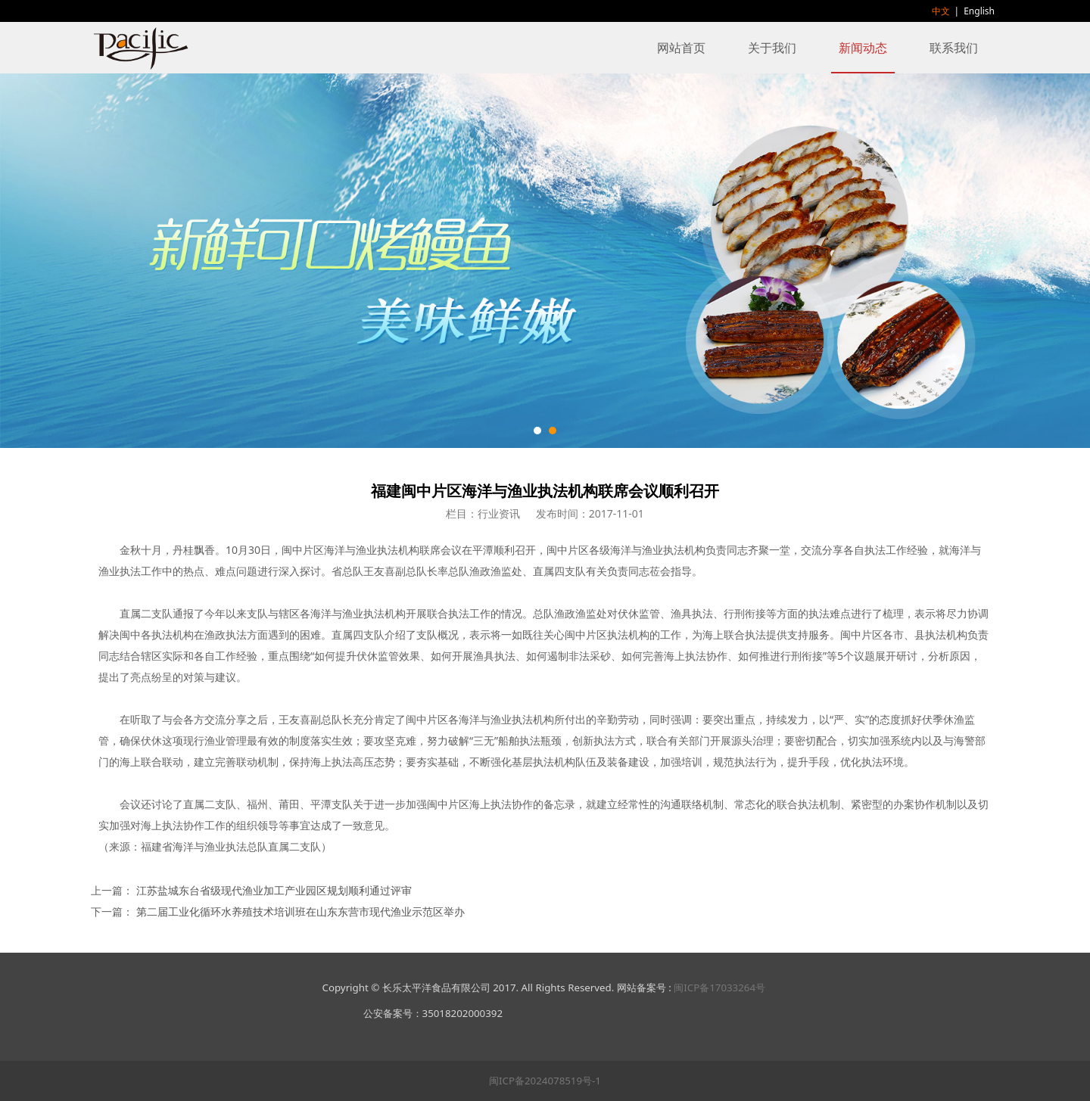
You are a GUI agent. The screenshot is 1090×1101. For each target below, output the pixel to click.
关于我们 (772, 47)
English (979, 11)
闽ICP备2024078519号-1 (545, 1080)
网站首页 (681, 47)
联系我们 (954, 47)
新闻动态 (863, 47)
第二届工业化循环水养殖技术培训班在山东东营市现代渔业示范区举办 (300, 911)
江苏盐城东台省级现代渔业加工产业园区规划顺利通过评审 (274, 890)
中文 (941, 11)
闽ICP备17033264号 (719, 987)
